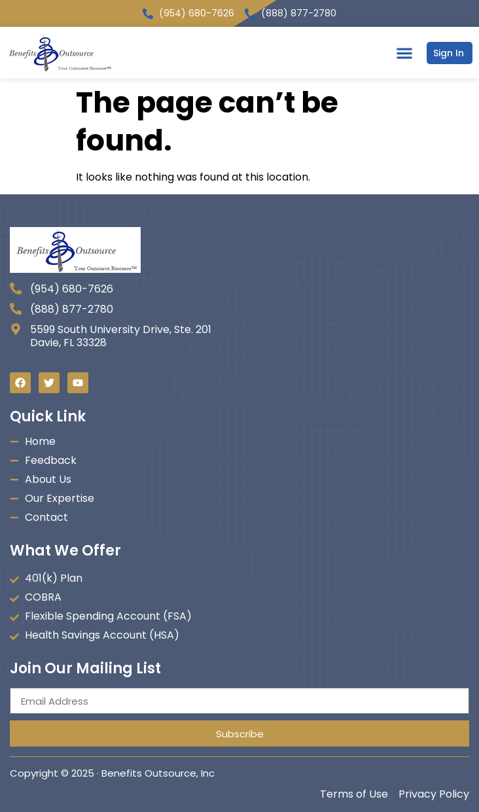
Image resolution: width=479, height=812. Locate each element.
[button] (404, 52)
